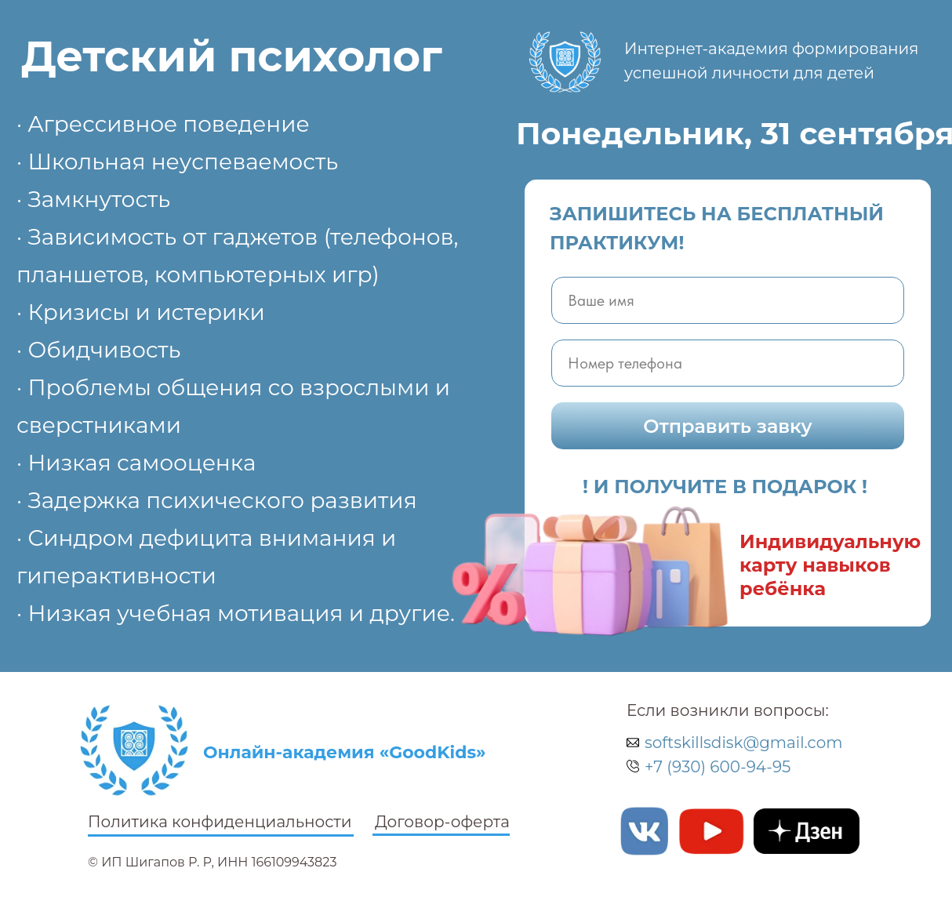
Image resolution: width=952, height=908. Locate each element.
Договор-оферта (442, 821)
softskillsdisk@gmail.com (743, 742)
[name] (727, 300)
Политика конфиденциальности (219, 821)
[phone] (727, 363)
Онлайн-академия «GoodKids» (344, 752)
